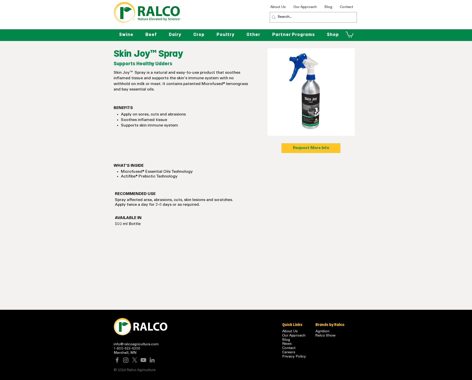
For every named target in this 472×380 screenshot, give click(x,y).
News (287, 344)
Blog (286, 340)
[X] (134, 360)
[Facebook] (117, 360)
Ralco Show (325, 336)
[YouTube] (143, 360)
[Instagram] (125, 360)
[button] (253, 34)
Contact (288, 348)
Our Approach (293, 336)
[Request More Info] (310, 148)
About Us (290, 331)
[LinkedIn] (152, 360)
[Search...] (312, 17)
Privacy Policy (294, 356)
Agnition (322, 331)
